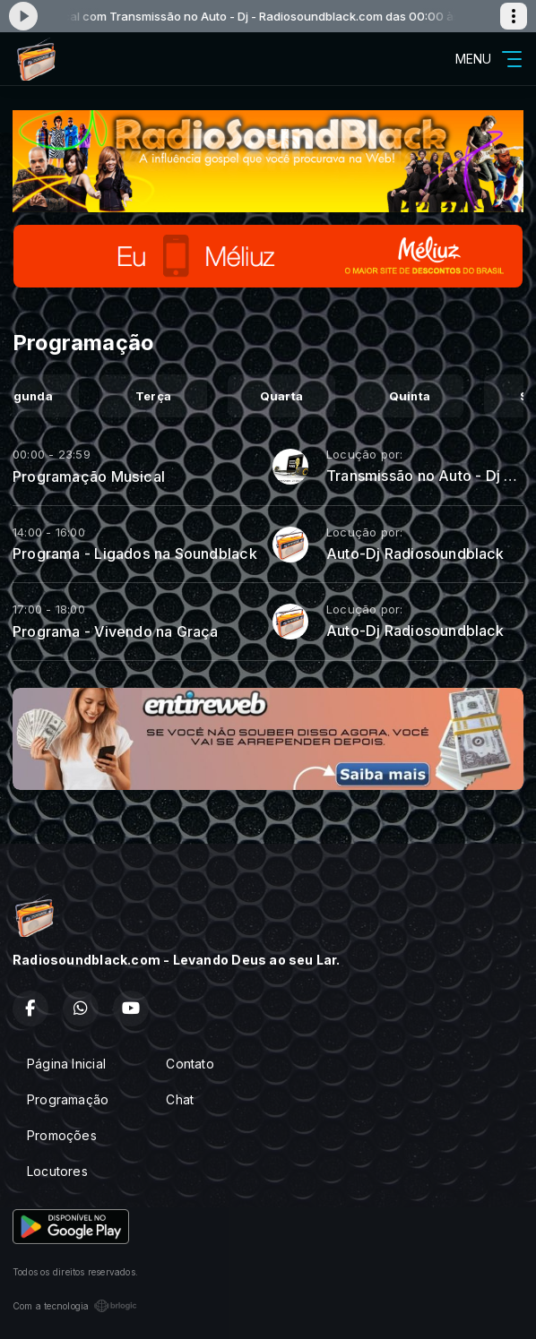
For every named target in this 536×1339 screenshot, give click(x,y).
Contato (189, 1063)
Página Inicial (66, 1063)
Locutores (57, 1171)
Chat (180, 1099)
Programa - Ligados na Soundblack (135, 553)
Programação (67, 1099)
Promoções (62, 1135)
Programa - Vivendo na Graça (116, 631)
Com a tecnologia (75, 1306)
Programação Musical (89, 476)
